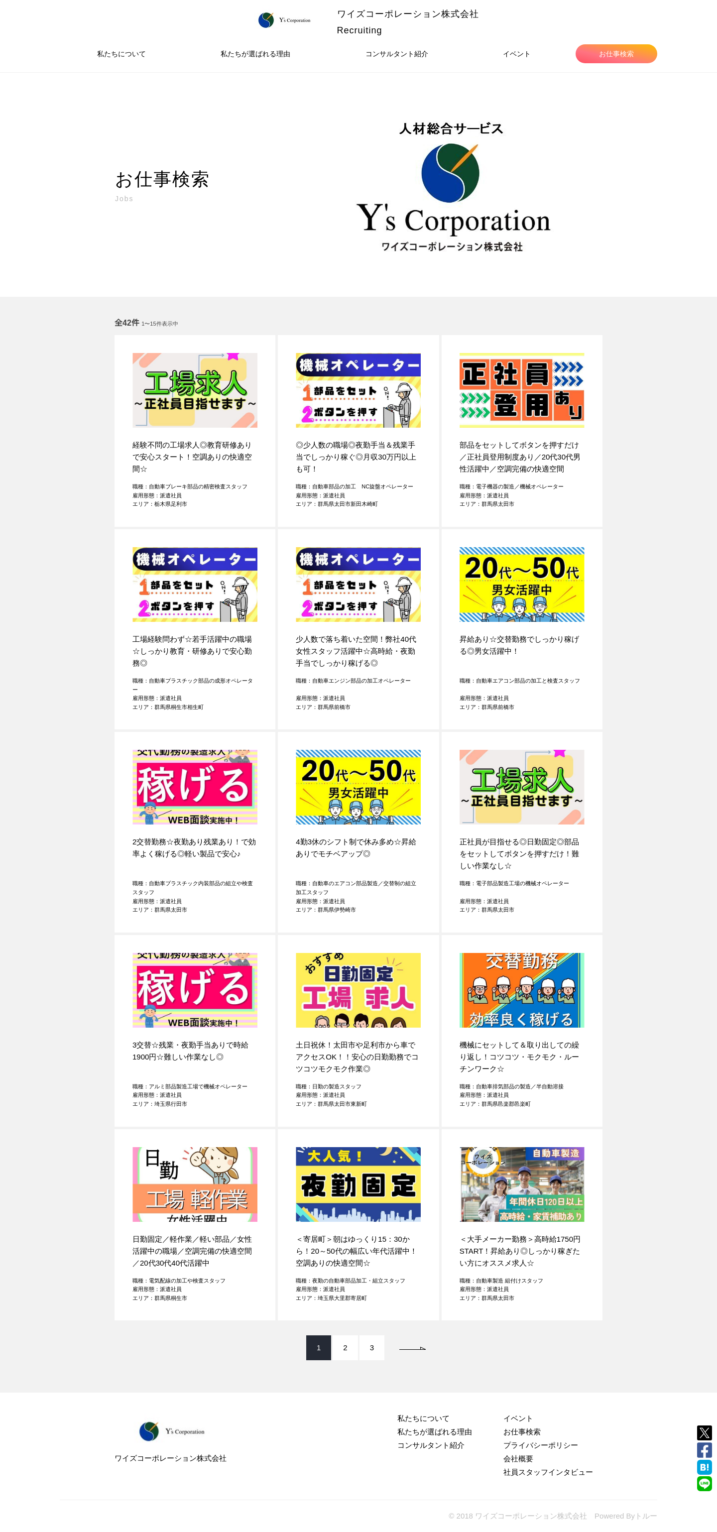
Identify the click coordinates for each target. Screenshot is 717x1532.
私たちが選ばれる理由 (255, 54)
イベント (517, 54)
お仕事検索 (616, 54)
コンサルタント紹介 (396, 54)
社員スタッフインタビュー (548, 1472)
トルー (646, 1516)
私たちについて (121, 54)
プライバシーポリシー (540, 1445)
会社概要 (518, 1458)
